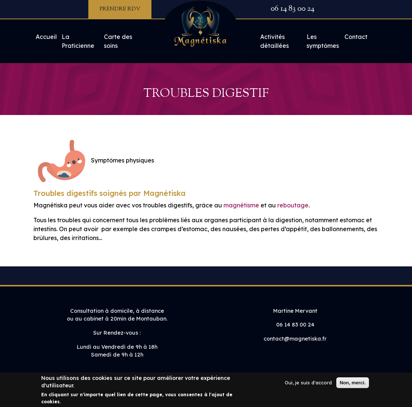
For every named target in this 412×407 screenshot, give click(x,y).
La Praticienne (78, 41)
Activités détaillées (274, 41)
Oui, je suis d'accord (308, 385)
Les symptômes (323, 41)
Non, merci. (353, 385)
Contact (355, 36)
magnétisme (241, 205)
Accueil (46, 36)
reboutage (292, 205)
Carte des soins (118, 41)
